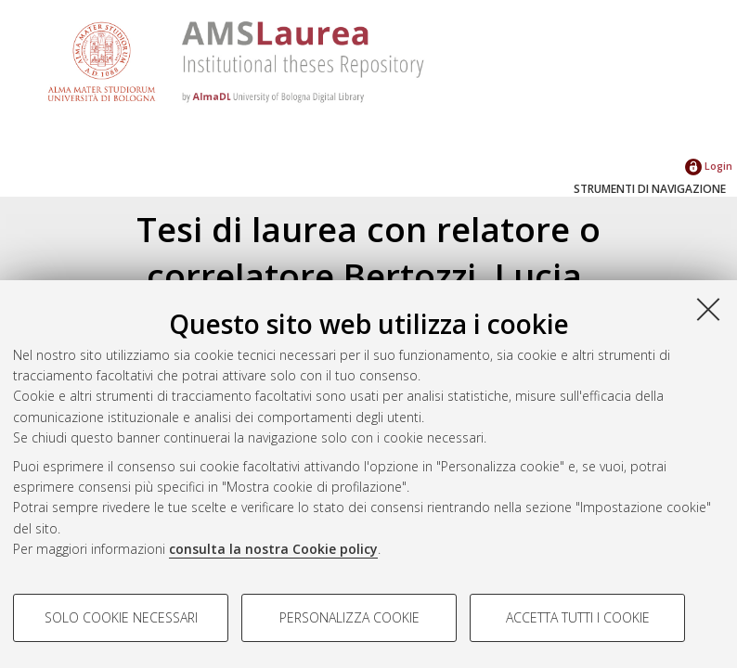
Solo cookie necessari (121, 617)
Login (708, 166)
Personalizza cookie (349, 617)
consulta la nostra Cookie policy (273, 549)
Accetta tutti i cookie (578, 617)
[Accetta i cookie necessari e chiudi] (708, 309)
